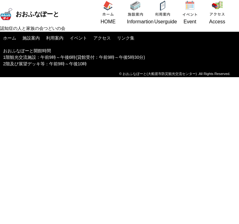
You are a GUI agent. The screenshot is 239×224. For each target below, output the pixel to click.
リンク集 (125, 37)
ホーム (9, 37)
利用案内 (54, 37)
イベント (78, 37)
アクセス (102, 37)
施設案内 (31, 37)
